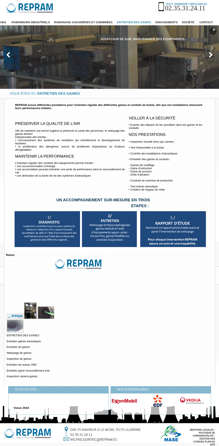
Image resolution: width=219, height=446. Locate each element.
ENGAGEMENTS (166, 22)
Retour (10, 255)
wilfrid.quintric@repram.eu (93, 439)
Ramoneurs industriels (31, 22)
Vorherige (8, 54)
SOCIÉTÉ (188, 22)
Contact (206, 22)
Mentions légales (202, 429)
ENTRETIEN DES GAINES (134, 22)
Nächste (210, 54)
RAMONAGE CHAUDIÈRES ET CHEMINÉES (83, 22)
